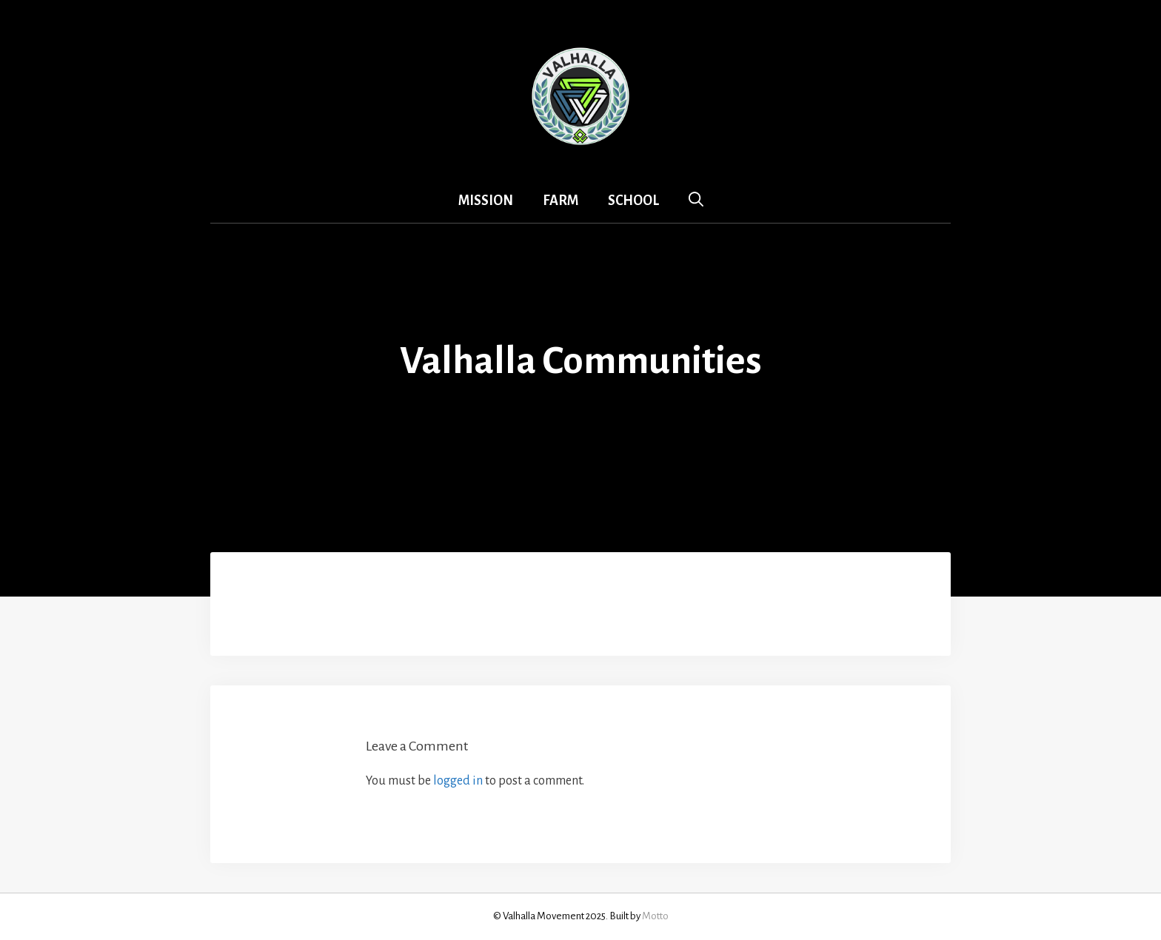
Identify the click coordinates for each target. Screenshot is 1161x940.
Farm (560, 200)
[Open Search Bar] (696, 200)
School (633, 200)
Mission (485, 200)
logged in (458, 781)
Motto (655, 915)
